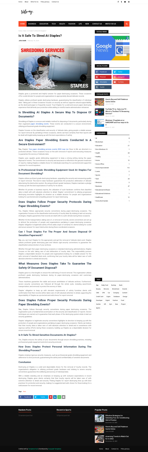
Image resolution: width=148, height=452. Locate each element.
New (24, 31)
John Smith (22, 40)
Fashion (115, 300)
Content (124, 293)
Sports (113, 175)
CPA (103, 293)
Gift (105, 304)
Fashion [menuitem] (71, 24)
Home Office (113, 164)
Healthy (113, 157)
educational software (113, 190)
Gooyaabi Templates (54, 449)
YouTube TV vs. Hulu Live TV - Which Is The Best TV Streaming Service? (117, 111)
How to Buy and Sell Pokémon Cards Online (116, 100)
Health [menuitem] (62, 24)
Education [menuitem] (44, 24)
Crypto (108, 296)
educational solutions (113, 193)
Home (20, 2)
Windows (113, 182)
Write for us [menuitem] (110, 24)
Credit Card (99, 296)
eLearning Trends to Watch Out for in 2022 (117, 438)
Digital (108, 300)
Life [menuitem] (80, 24)
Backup (113, 285)
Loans (113, 171)
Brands (124, 289)
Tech (113, 179)
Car (109, 293)
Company (116, 293)
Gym (110, 304)
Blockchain (113, 142)
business (113, 186)
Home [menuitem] (22, 24)
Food (122, 300)
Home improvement (113, 168)
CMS (97, 293)
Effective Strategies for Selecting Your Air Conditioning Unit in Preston (117, 418)
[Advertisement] (87, 16)
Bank (120, 285)
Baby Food (105, 285)
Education (113, 145)
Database (117, 296)
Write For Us (34, 2)
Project (123, 304)
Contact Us (55, 2)
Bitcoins (106, 289)
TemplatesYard (33, 449)
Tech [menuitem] (54, 24)
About (26, 2)
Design (125, 296)
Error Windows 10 (113, 149)
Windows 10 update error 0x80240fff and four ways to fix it (116, 122)
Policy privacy (45, 2)
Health (113, 153)
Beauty (98, 289)
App (97, 285)
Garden (98, 304)
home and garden (113, 201)
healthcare (113, 197)
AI (113, 138)
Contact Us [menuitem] (97, 24)
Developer (99, 300)
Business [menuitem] (32, 24)
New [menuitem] (87, 24)
